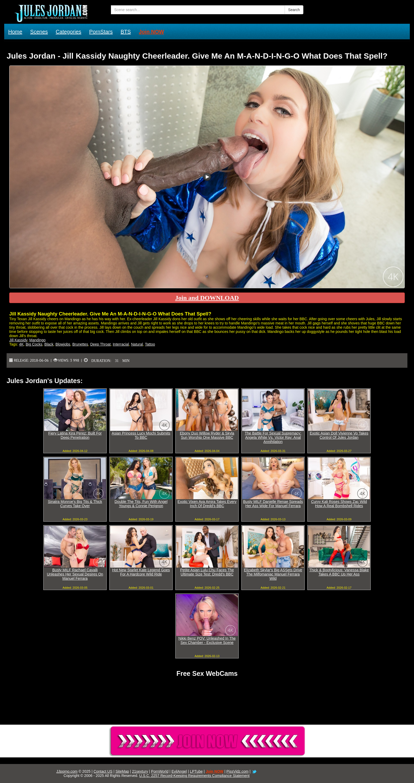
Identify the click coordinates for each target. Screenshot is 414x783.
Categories (68, 32)
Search (294, 10)
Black (48, 344)
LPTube (196, 771)
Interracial (121, 344)
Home (15, 32)
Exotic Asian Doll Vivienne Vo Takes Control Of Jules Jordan (339, 435)
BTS (126, 32)
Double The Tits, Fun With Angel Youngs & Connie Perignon (141, 503)
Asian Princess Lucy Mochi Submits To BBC (141, 435)
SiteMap (122, 771)
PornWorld (159, 771)
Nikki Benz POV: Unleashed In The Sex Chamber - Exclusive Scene (207, 640)
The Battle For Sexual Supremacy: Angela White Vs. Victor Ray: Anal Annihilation (273, 437)
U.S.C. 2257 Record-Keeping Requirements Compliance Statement (194, 775)
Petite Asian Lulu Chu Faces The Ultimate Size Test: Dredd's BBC (207, 572)
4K (21, 344)
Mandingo (37, 340)
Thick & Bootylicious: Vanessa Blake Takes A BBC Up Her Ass (339, 572)
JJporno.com (66, 771)
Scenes (39, 32)
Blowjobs (62, 344)
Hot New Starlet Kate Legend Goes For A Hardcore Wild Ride (141, 572)
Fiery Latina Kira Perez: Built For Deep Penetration (75, 435)
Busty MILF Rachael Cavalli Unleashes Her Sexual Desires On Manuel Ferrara (75, 574)
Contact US (102, 771)
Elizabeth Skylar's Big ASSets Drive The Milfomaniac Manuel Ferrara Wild (273, 574)
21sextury (140, 771)
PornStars (101, 32)
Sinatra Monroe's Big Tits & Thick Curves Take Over (75, 503)
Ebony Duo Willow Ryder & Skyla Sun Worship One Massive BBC (207, 435)
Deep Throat (100, 344)
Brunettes (80, 344)
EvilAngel (179, 771)
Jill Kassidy (18, 340)
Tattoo (150, 344)
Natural (137, 344)
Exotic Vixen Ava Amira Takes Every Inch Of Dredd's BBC (206, 503)
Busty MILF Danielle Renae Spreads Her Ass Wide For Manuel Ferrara (273, 503)
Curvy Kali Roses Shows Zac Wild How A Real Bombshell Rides (339, 503)
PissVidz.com (237, 771)
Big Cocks (34, 344)
